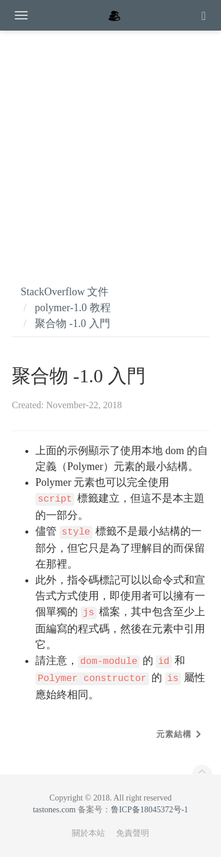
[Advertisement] (110, 145)
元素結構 (174, 734)
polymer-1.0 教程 (73, 308)
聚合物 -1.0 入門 (72, 323)
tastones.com (54, 809)
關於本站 (88, 833)
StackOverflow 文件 (64, 292)
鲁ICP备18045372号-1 (149, 809)
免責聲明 (132, 833)
